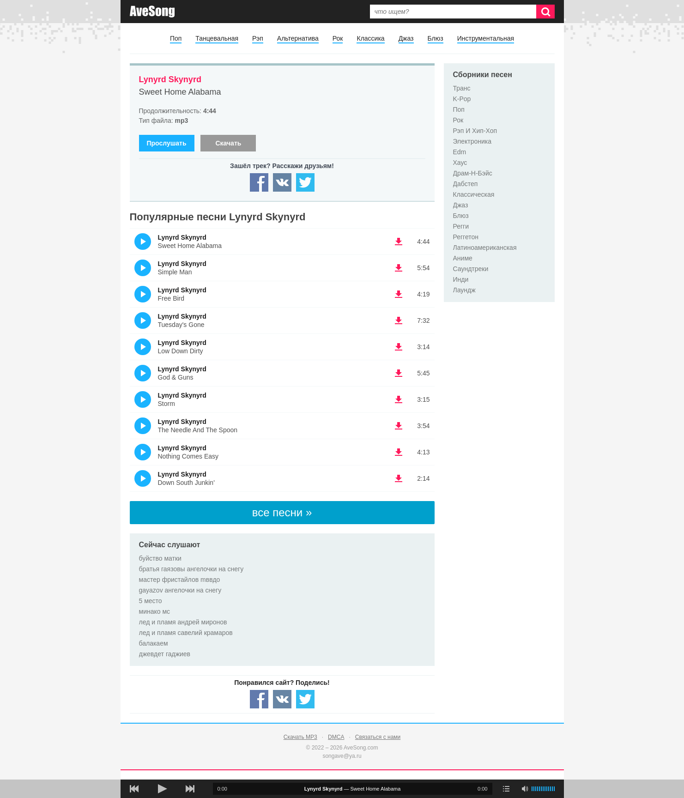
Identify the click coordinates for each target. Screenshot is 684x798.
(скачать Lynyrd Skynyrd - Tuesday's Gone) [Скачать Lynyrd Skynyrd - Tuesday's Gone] (398, 320)
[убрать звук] (524, 788)
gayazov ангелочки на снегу (180, 590)
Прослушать (166, 143)
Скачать (228, 143)
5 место (150, 601)
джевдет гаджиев (165, 654)
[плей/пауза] (162, 789)
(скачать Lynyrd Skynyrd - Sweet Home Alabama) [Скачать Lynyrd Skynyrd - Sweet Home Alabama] (398, 241)
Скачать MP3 (300, 737)
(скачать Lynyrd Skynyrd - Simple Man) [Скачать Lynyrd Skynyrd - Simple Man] (398, 268)
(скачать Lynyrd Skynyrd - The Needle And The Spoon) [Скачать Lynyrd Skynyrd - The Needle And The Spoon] (398, 425)
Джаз (406, 38)
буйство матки (160, 558)
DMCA (336, 737)
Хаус (460, 162)
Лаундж (464, 290)
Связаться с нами (377, 737)
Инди (461, 279)
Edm (459, 152)
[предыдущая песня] (134, 789)
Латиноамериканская (485, 247)
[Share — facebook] (259, 182)
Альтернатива (298, 38)
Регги (461, 226)
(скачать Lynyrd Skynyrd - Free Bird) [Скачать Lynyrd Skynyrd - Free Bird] (398, 294)
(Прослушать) (142, 241)
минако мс (154, 611)
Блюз (435, 38)
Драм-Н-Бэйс (472, 173)
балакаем (153, 643)
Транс (462, 88)
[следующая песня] (190, 789)
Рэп (257, 38)
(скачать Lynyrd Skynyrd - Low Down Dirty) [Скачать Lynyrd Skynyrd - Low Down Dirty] (398, 347)
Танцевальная (216, 38)
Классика (370, 38)
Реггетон (466, 237)
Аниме (462, 258)
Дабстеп (465, 183)
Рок (338, 38)
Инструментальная (485, 38)
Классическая (474, 194)
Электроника (472, 141)
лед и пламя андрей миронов (183, 622)
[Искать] (545, 11)
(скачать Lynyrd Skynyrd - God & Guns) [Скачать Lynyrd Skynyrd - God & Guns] (398, 373)
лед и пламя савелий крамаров (186, 632)
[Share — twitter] (305, 182)
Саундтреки (471, 268)
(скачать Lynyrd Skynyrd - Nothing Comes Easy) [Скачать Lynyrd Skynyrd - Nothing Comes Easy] (398, 452)
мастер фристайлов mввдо (179, 579)
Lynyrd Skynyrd (170, 79)
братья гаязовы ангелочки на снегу (191, 569)
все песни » (282, 512)
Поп (176, 38)
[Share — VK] (282, 182)
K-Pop (462, 99)
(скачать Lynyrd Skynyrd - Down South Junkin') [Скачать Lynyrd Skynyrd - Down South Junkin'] (398, 478)
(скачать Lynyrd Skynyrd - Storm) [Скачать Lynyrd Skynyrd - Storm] (398, 399)
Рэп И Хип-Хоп (475, 130)
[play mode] (506, 788)
